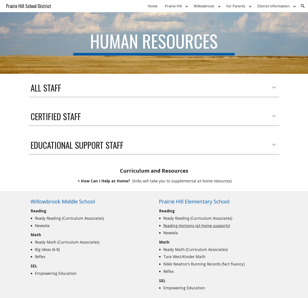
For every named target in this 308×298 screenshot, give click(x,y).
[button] (303, 6)
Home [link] (152, 6)
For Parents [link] (235, 6)
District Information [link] (273, 6)
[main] (154, 43)
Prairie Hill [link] (173, 6)
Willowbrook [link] (204, 6)
